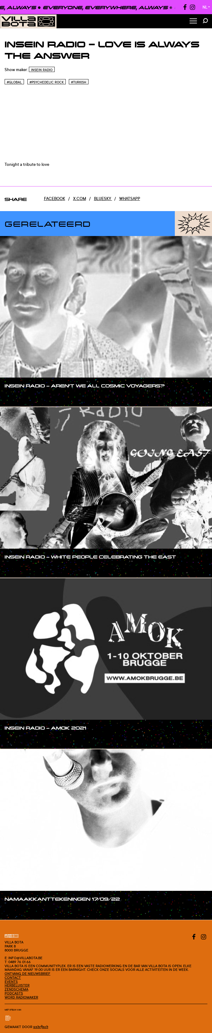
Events (11, 981)
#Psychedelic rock (46, 82)
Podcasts (14, 993)
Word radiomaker (21, 997)
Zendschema (16, 989)
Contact (13, 977)
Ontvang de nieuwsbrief (27, 973)
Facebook (54, 198)
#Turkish (78, 82)
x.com (79, 198)
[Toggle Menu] (193, 21)
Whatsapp (129, 198)
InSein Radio (42, 70)
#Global (14, 82)
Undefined (40, 1027)
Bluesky (103, 198)
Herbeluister (17, 985)
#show (17, 397)
